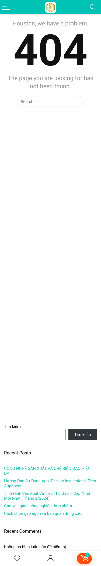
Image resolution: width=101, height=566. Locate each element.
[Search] (92, 7)
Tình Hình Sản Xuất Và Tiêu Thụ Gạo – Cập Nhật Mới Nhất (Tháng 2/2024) (47, 496)
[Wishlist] (17, 558)
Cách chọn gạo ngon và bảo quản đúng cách (43, 513)
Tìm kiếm (12, 426)
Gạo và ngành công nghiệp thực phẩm (38, 505)
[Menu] (6, 7)
